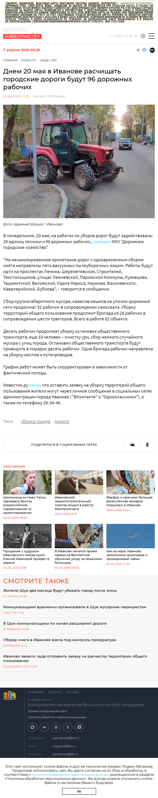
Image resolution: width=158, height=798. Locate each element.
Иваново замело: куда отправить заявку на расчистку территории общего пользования (78, 659)
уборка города (35, 421)
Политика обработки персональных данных (57, 718)
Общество (49, 60)
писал (35, 385)
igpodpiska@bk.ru (65, 740)
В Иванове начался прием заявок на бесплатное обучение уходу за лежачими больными (79, 544)
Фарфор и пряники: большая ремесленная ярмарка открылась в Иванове (130, 488)
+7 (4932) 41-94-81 (123, 36)
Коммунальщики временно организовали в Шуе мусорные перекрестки (76, 607)
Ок (79, 791)
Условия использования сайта (47, 712)
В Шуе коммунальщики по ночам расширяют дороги (57, 623)
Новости (28, 60)
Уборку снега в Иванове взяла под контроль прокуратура (62, 640)
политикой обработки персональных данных (78, 775)
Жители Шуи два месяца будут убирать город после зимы (62, 590)
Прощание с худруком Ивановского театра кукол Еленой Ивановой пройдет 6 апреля (27, 544)
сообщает (102, 241)
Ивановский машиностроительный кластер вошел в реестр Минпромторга (79, 490)
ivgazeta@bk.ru (63, 748)
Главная (10, 60)
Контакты (56, 693)
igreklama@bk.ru (65, 756)
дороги (61, 421)
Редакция (75, 693)
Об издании (35, 693)
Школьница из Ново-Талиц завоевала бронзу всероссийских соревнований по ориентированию (27, 492)
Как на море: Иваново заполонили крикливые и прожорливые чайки (130, 542)
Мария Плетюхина (49, 96)
